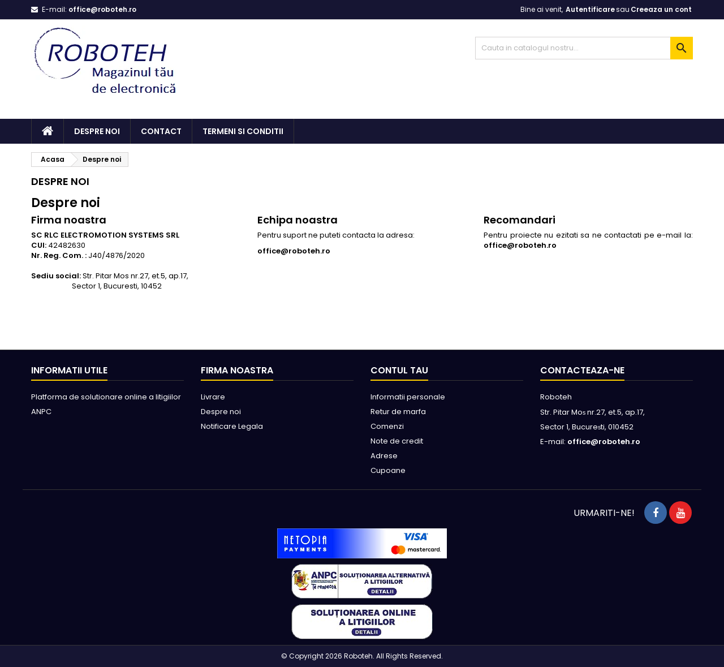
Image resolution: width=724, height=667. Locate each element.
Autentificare (590, 9)
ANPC (41, 411)
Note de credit (396, 441)
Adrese (384, 455)
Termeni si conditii (242, 131)
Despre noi (97, 131)
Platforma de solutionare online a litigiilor (106, 396)
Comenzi (387, 426)
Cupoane (388, 470)
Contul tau (399, 370)
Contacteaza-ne (582, 370)
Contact (161, 131)
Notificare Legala (232, 426)
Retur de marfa (398, 411)
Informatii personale (407, 396)
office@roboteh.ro (102, 9)
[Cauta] (584, 48)
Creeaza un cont (661, 9)
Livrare (213, 396)
